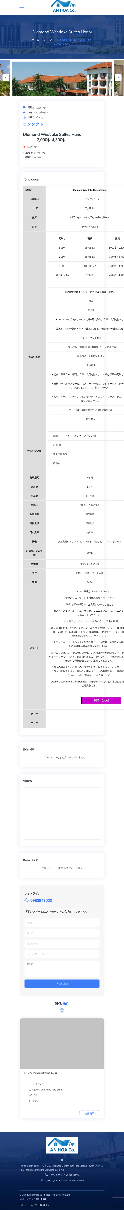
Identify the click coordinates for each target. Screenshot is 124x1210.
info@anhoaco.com (65, 1180)
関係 (62, 1003)
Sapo (43, 1198)
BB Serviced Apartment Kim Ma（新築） (46, 1073)
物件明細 (90, 1113)
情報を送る (62, 983)
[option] (62, 93)
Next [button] (118, 77)
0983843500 (41, 900)
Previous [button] (5, 77)
